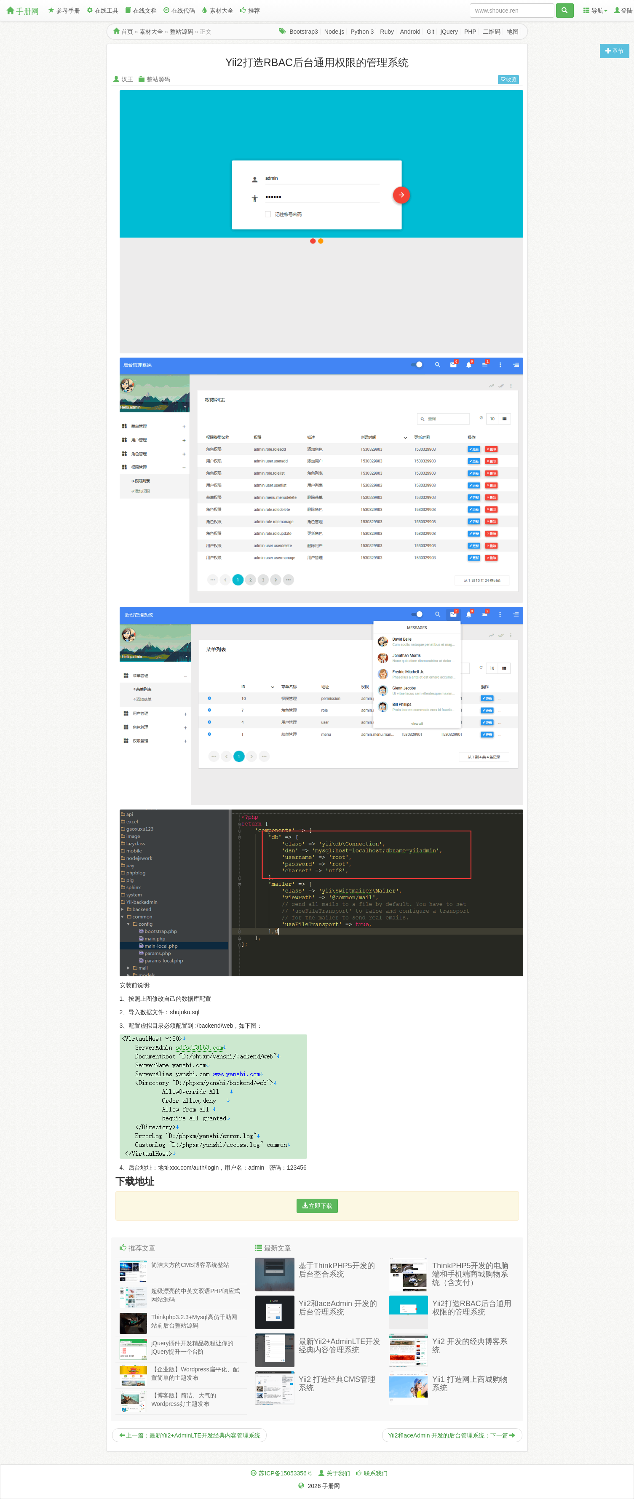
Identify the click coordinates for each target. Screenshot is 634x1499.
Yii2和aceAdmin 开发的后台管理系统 (338, 1307)
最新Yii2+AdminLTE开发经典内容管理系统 (340, 1345)
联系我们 (376, 1473)
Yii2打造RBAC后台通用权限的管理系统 (471, 1307)
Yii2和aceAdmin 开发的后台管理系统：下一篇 (451, 1435)
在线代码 (179, 10)
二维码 (491, 31)
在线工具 (102, 10)
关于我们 (338, 1473)
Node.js (334, 31)
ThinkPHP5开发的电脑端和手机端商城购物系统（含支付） (470, 1274)
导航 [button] (595, 10)
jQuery (449, 31)
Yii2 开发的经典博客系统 (469, 1345)
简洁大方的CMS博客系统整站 (190, 1264)
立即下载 (317, 1205)
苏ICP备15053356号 (286, 1473)
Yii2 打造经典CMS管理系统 (337, 1383)
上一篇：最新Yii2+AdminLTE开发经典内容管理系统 (189, 1435)
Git (430, 31)
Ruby (387, 31)
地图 (513, 31)
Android (410, 31)
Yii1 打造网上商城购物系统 (469, 1383)
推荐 (250, 10)
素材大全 (217, 10)
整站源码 (181, 31)
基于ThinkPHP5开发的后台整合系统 (337, 1269)
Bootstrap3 (303, 31)
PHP (470, 31)
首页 (127, 31)
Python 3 (362, 31)
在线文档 (141, 10)
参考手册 (64, 10)
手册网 (22, 11)
